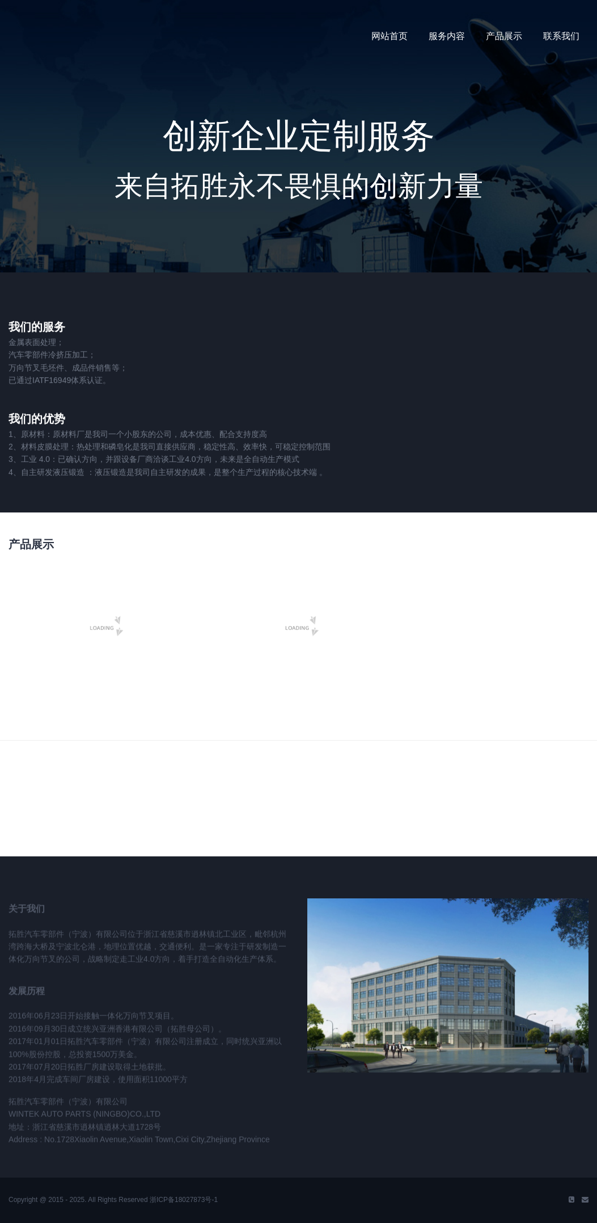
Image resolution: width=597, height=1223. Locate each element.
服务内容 (447, 36)
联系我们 (561, 36)
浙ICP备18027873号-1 (184, 1200)
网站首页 (389, 36)
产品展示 (504, 36)
